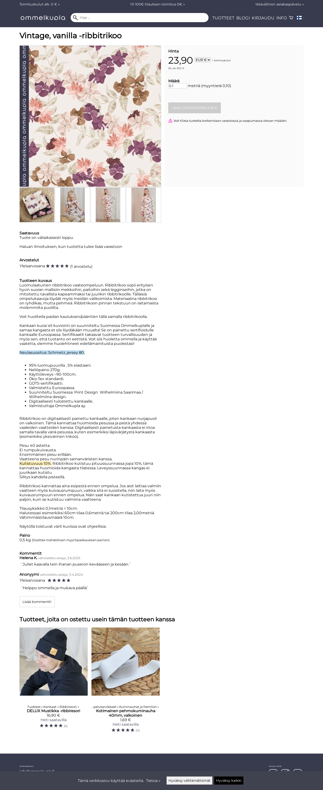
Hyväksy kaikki (228, 780)
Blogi (243, 17)
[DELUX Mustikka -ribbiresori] (53, 682)
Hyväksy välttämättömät (189, 780)
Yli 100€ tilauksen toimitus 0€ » (157, 4)
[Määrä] (177, 85)
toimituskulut (222, 60)
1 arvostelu (81, 266)
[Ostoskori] (291, 17)
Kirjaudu (263, 17)
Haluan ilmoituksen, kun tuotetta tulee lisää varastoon (70, 246)
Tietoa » (153, 780)
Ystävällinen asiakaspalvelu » (279, 4)
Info (281, 17)
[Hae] (140, 17)
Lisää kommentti (37, 602)
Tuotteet (223, 17)
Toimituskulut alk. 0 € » (39, 4)
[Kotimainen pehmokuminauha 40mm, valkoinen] (125, 682)
